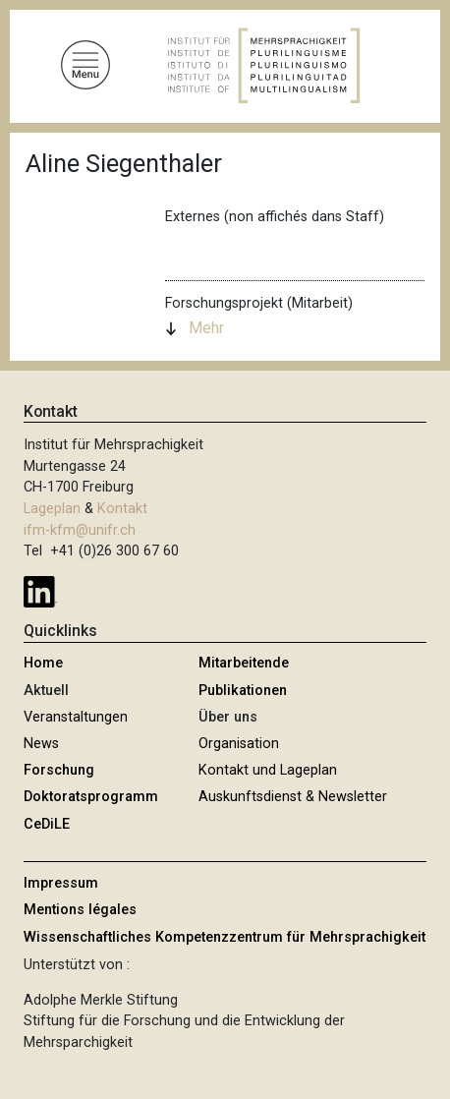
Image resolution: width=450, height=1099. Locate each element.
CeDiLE (47, 824)
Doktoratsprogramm (91, 796)
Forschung (59, 770)
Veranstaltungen (76, 717)
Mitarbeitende (243, 663)
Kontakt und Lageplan (267, 770)
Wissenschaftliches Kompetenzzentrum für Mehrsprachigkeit (224, 937)
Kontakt (122, 508)
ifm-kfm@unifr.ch (80, 530)
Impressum (61, 883)
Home (43, 663)
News (41, 743)
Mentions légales (80, 909)
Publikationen (242, 690)
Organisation (238, 743)
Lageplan (52, 508)
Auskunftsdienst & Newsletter (292, 796)
